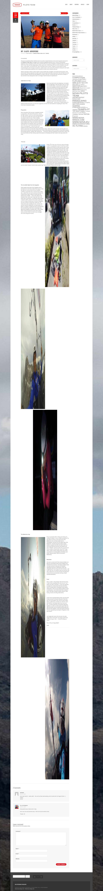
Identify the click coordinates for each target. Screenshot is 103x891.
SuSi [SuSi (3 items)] (87, 107)
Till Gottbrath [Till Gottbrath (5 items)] (81, 112)
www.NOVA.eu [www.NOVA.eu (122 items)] (80, 122)
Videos (74, 48)
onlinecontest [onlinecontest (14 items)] (78, 97)
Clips (73, 21)
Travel (47, 53)
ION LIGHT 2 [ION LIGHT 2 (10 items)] (76, 84)
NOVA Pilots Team (76, 30)
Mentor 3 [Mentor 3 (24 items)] (76, 88)
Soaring (74, 38)
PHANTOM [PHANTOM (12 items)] (75, 102)
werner (22, 792)
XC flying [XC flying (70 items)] (77, 126)
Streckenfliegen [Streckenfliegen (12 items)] (78, 107)
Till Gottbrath (24, 805)
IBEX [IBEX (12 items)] (83, 83)
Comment (18, 831)
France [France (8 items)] (83, 81)
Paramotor (74, 34)
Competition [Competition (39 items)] (78, 78)
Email (17, 853)
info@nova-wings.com (29, 888)
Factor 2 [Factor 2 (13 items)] (82, 79)
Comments (15, 20)
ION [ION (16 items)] (86, 83)
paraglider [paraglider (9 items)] (76, 99)
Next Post (64, 13)
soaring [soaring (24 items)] (76, 106)
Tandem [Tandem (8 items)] (74, 109)
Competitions (36, 53)
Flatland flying (75, 26)
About (71, 4)
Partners (77, 4)
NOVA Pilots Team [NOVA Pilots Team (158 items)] (80, 94)
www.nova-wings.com (19, 888)
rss (41, 876)
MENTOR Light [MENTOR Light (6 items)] (76, 91)
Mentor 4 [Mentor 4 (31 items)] (76, 90)
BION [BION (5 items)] (73, 76)
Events (74, 25)
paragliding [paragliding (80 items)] (79, 101)
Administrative (75, 19)
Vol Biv (74, 50)
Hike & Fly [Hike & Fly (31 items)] (77, 83)
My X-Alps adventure (29, 51)
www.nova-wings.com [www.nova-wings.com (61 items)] (78, 119)
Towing (74, 42)
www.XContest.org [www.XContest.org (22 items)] (81, 124)
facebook (38, 876)
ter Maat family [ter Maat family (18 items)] (78, 111)
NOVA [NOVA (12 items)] (83, 91)
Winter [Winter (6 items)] (76, 116)
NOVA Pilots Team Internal (78, 32)
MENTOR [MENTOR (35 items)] (76, 86)
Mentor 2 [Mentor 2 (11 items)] (83, 86)
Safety (73, 36)
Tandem (74, 40)
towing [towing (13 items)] (75, 114)
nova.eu (82, 4)
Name (17, 848)
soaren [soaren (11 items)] (82, 104)
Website (17, 858)
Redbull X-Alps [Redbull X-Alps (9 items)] (84, 102)
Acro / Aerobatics (76, 17)
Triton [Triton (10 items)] (80, 114)
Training (74, 44)
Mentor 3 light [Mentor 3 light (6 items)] (85, 88)
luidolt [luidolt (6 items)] (82, 84)
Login (88, 4)
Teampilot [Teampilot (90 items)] (84, 109)
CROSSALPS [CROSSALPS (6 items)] (75, 79)
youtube (34, 876)
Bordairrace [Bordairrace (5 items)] (79, 76)
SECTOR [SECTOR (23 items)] (75, 104)
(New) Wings (75, 15)
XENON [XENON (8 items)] (85, 126)
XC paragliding (75, 51)
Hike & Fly (42, 53)
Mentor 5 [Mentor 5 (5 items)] (84, 89)
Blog (66, 4)
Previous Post (25, 13)
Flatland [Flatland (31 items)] (76, 81)
